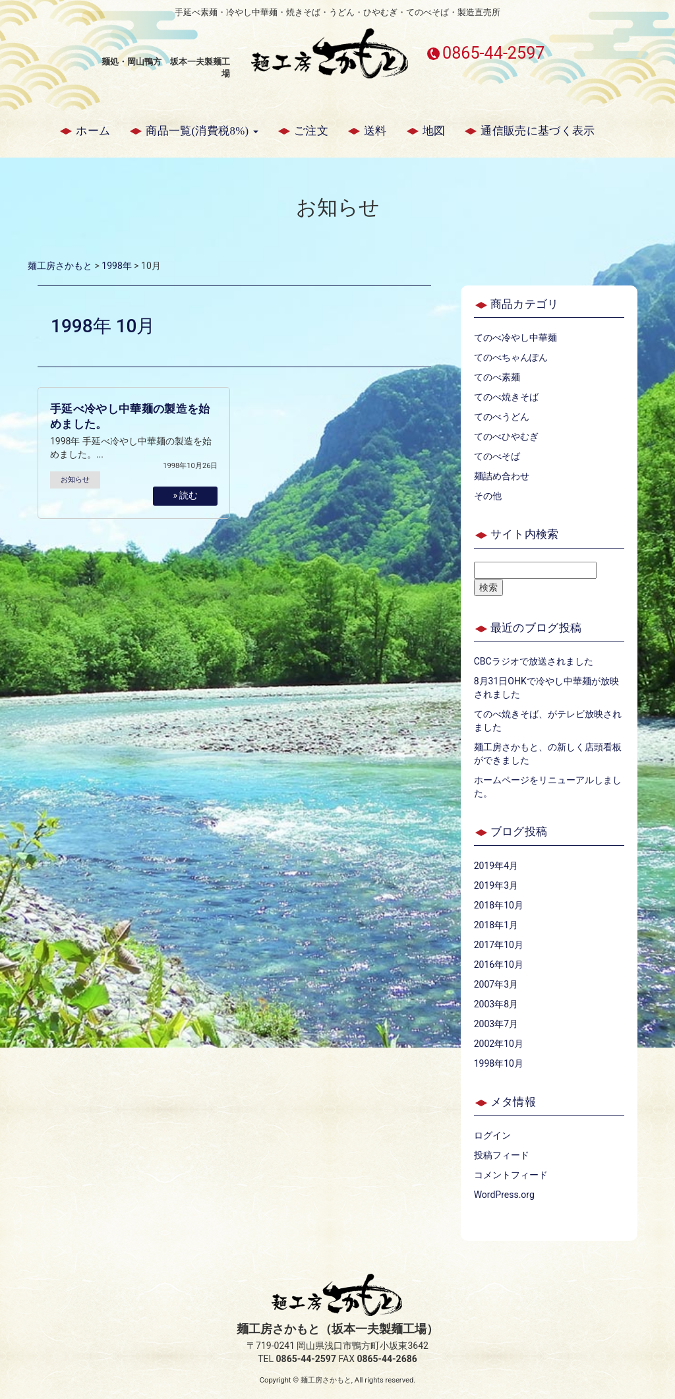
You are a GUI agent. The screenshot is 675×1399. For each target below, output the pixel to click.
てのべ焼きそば (506, 397)
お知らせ (75, 479)
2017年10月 (498, 944)
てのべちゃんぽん (511, 357)
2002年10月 (498, 1043)
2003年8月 (496, 1004)
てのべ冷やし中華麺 (515, 337)
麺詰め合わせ (501, 476)
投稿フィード (501, 1155)
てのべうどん (501, 416)
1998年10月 (498, 1063)
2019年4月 (496, 865)
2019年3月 (496, 885)
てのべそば (497, 456)
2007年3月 (496, 984)
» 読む (185, 495)
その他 (488, 496)
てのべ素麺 (497, 377)
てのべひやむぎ (506, 436)
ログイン (492, 1135)
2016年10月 (498, 964)
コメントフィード (511, 1175)
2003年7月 (496, 1024)
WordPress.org (504, 1194)
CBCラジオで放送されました (533, 661)
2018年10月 (498, 905)
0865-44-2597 (493, 53)
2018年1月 (496, 925)
